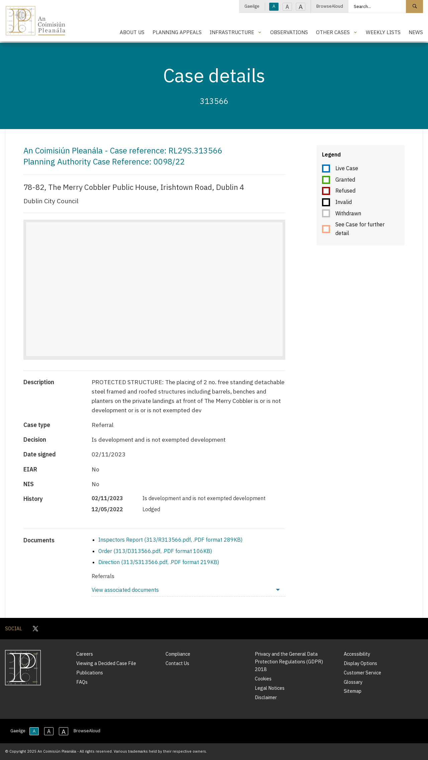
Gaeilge (251, 6)
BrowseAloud (329, 6)
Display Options (360, 663)
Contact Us (177, 663)
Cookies (263, 678)
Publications (89, 672)
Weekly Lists (383, 32)
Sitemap (352, 691)
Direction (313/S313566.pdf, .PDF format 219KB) (158, 562)
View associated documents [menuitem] (125, 589)
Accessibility (357, 654)
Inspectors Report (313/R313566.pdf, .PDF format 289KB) (170, 539)
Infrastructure (232, 32)
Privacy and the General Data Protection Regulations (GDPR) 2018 (289, 661)
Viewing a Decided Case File (106, 663)
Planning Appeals (177, 32)
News (416, 32)
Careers (84, 654)
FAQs (82, 682)
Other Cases (333, 32)
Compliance (178, 654)
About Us (132, 32)
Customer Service (362, 672)
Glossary (353, 682)
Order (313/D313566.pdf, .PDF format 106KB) (155, 551)
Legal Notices (270, 688)
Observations (289, 32)
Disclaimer (266, 697)
